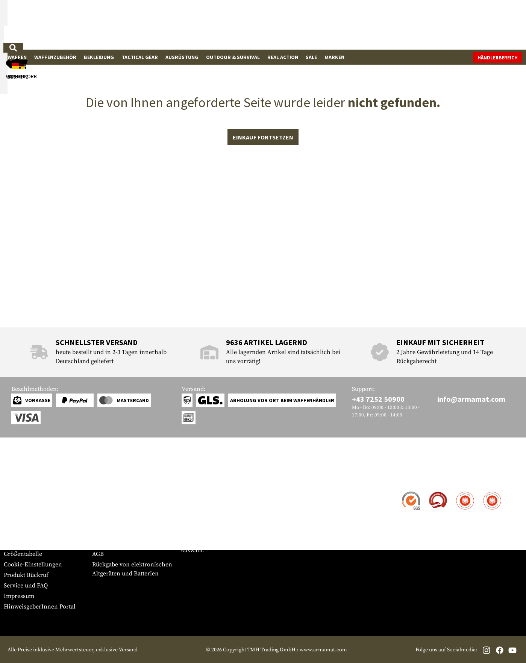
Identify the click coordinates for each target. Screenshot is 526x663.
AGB (98, 554)
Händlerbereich (497, 57)
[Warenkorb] (479, 25)
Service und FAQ (26, 585)
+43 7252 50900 (378, 399)
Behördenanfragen (117, 522)
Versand (15, 503)
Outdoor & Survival (233, 57)
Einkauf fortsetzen (263, 220)
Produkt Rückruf (26, 575)
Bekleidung (99, 57)
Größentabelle (23, 554)
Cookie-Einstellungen (33, 564)
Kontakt (14, 492)
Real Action (282, 57)
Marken (334, 57)
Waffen (17, 57)
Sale (311, 57)
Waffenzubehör (55, 57)
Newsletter (18, 543)
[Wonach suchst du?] (225, 24)
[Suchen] (310, 24)
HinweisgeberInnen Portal (40, 606)
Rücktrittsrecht (112, 543)
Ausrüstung (182, 57)
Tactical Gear (139, 57)
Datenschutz (108, 533)
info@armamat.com (471, 399)
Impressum (19, 596)
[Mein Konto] (418, 25)
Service (18, 477)
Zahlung (15, 513)
